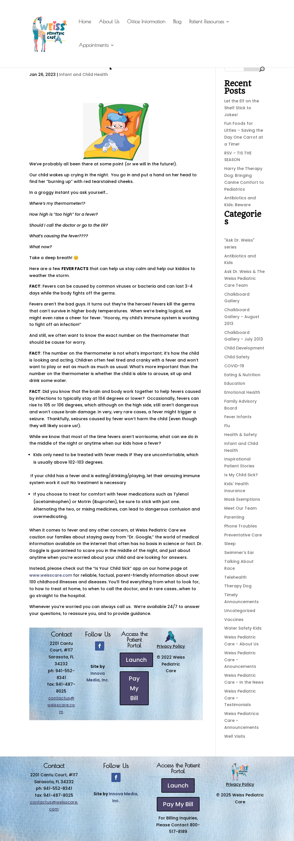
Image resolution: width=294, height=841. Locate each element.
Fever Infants (238, 417)
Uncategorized (239, 610)
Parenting (234, 517)
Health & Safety (240, 434)
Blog (177, 22)
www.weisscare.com (50, 575)
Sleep (230, 543)
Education (234, 383)
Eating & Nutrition (242, 375)
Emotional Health (242, 392)
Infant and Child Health (83, 74)
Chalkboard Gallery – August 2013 (241, 316)
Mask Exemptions (242, 499)
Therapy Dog (238, 586)
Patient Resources (206, 22)
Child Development (244, 348)
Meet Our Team (240, 508)
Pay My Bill (134, 688)
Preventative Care (243, 535)
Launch (136, 660)
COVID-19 (234, 366)
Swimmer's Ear (239, 552)
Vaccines (233, 619)
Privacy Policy (171, 646)
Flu (227, 426)
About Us (109, 22)
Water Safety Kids (243, 628)
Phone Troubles (240, 526)
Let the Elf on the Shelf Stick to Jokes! (241, 108)
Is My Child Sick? (241, 475)
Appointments (94, 45)
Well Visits (234, 736)
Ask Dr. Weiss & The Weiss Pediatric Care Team (244, 278)
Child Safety (236, 357)
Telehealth (235, 577)
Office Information (146, 22)
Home (85, 22)
